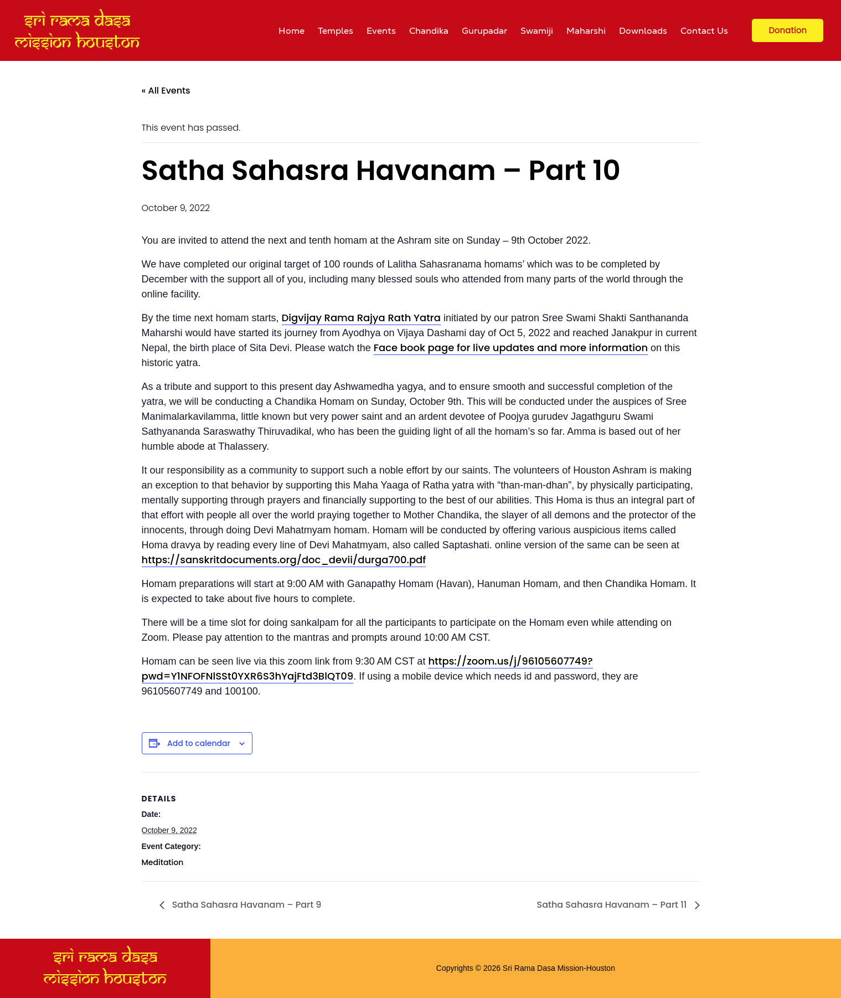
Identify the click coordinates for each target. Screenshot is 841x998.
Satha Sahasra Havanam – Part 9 (246, 904)
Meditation (163, 862)
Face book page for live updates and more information (511, 347)
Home (291, 31)
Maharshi (586, 31)
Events (381, 31)
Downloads (643, 31)
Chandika (428, 31)
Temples (335, 31)
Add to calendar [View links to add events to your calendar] (198, 743)
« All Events (166, 90)
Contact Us (704, 31)
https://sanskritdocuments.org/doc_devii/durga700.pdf (284, 560)
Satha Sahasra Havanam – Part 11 (613, 904)
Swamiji (536, 31)
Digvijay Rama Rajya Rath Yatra (361, 318)
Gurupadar (484, 31)
